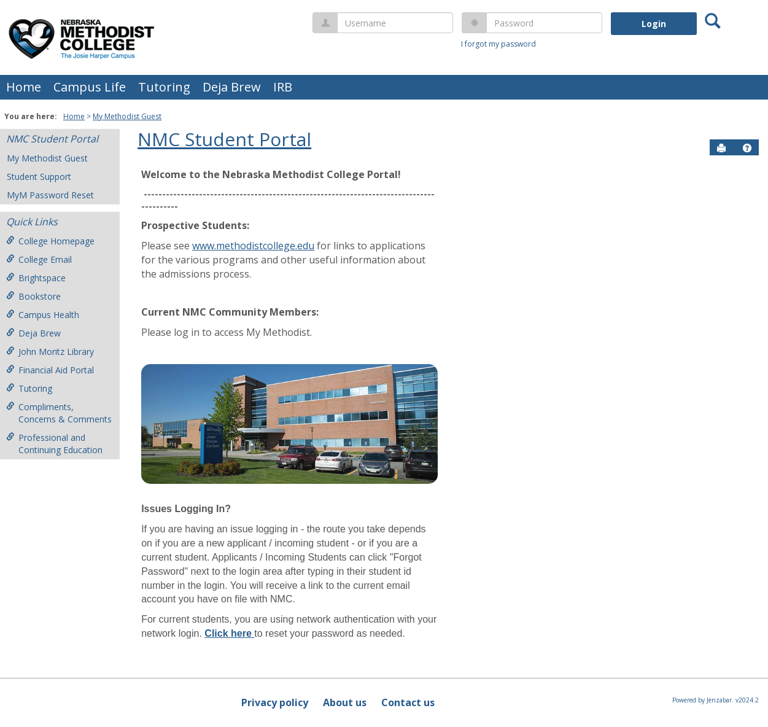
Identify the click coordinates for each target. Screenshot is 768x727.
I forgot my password (498, 44)
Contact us (408, 702)
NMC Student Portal (52, 139)
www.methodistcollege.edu (253, 245)
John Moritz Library (50, 351)
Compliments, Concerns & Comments (59, 413)
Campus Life (89, 87)
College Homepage (50, 241)
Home (23, 87)
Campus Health (42, 315)
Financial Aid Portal (50, 370)
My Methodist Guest (127, 116)
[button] (747, 148)
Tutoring (164, 87)
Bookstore (33, 296)
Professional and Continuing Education (54, 444)
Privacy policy (274, 702)
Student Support (39, 176)
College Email (39, 259)
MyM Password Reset (50, 195)
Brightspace (36, 278)
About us (345, 702)
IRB (282, 87)
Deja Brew (232, 87)
